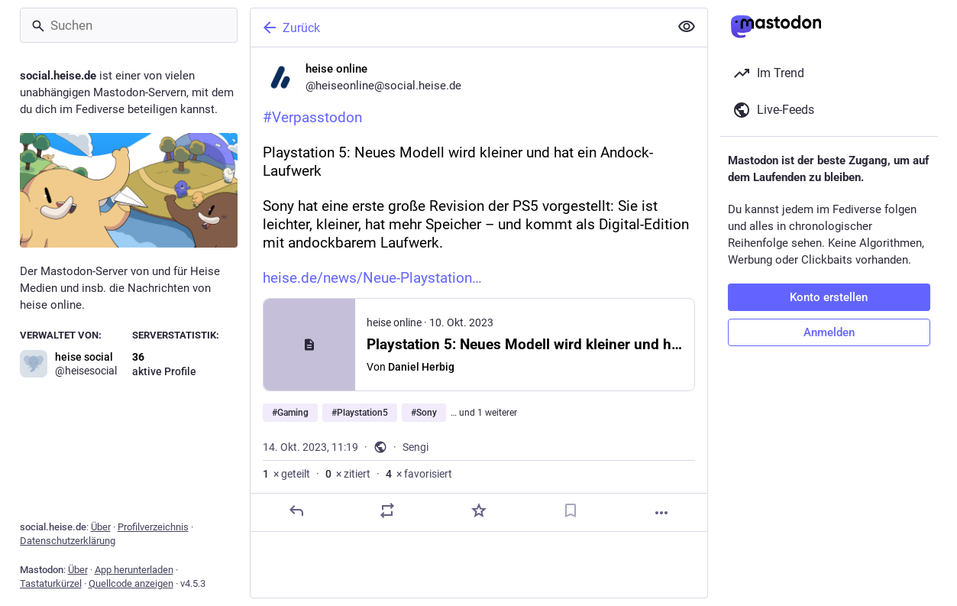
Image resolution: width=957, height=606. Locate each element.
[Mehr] (661, 513)
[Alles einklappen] (686, 26)
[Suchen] (129, 25)
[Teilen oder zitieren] (387, 510)
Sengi (415, 447)
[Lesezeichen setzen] (570, 510)
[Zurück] (458, 27)
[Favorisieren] (478, 510)
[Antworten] (295, 510)
